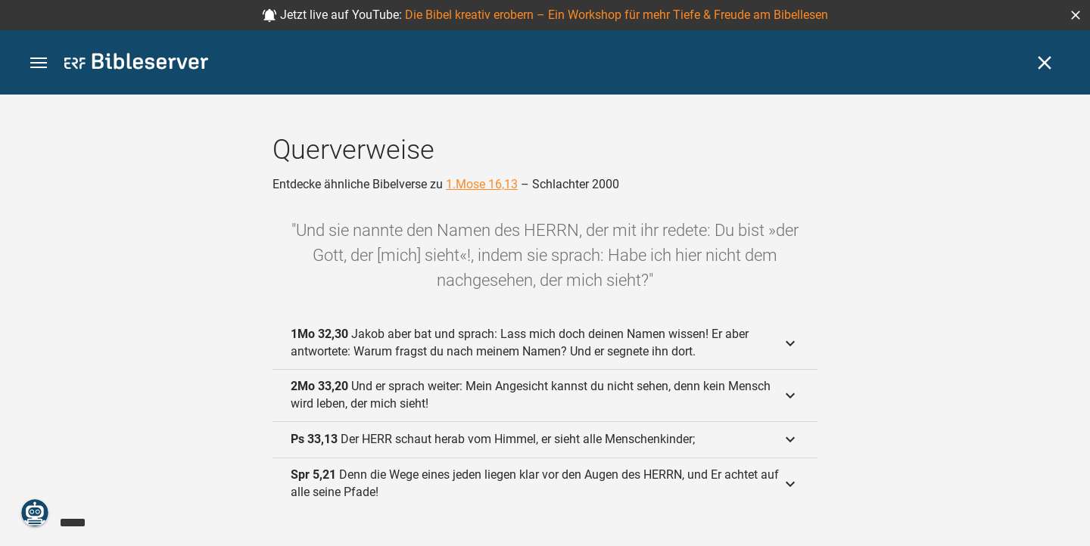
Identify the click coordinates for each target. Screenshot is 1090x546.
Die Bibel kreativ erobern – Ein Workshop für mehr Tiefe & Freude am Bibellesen (616, 15)
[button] (1075, 15)
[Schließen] (1044, 63)
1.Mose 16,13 (482, 184)
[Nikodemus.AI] (34, 512)
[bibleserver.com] (136, 64)
